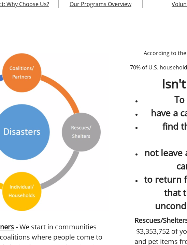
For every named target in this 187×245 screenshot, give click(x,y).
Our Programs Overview (100, 4)
